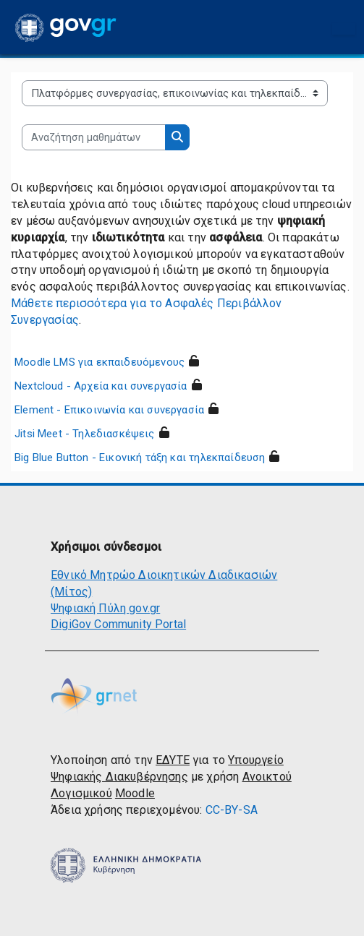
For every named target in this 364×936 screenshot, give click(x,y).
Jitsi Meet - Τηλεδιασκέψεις (84, 433)
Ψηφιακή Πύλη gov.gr (105, 608)
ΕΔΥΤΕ (173, 760)
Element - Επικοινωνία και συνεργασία (109, 409)
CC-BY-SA (232, 810)
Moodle (135, 793)
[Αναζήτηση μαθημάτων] (94, 137)
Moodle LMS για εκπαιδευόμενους (99, 362)
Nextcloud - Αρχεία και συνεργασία (100, 385)
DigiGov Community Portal (118, 624)
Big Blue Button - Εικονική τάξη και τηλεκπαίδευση (139, 457)
